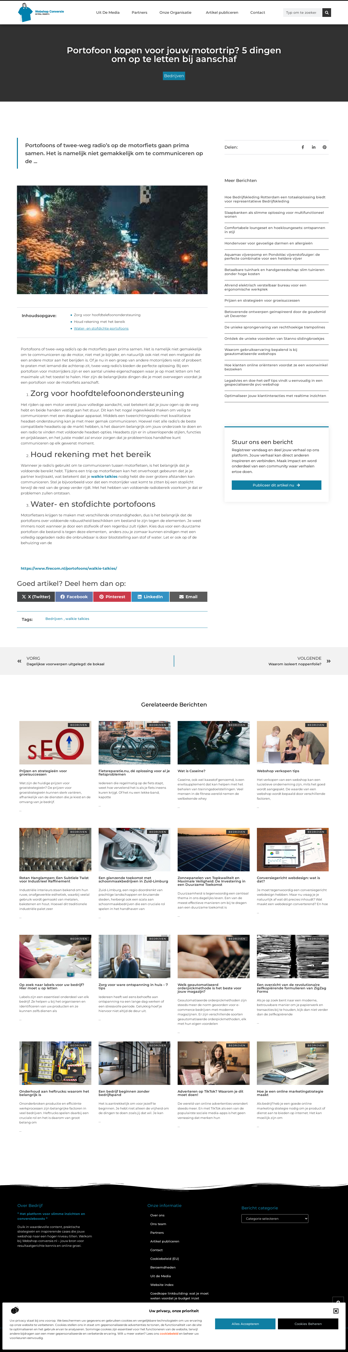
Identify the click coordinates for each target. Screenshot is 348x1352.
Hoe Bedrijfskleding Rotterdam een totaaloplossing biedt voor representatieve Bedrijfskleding (275, 199)
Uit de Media (160, 1276)
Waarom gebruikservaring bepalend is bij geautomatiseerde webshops (261, 351)
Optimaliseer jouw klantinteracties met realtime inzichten (275, 396)
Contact (257, 12)
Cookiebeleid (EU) (164, 1259)
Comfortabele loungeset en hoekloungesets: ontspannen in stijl (275, 230)
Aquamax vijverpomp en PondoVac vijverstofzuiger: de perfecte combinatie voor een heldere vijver (272, 256)
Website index (162, 1285)
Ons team (158, 1224)
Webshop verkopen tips (278, 771)
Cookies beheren (308, 1324)
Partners (139, 12)
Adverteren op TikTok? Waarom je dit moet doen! (210, 1093)
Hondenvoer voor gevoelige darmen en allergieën (269, 243)
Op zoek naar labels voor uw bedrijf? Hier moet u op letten (51, 986)
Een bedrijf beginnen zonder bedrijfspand (124, 1093)
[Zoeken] (326, 12)
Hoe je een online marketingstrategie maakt (290, 1093)
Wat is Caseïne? (191, 771)
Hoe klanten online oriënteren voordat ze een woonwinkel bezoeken (276, 367)
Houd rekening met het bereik (99, 321)
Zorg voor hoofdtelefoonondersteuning (107, 315)
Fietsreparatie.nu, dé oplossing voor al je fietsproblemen (134, 773)
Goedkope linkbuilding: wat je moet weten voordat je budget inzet (179, 1295)
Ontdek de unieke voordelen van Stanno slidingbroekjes (274, 338)
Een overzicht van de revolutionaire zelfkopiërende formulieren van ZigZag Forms (291, 988)
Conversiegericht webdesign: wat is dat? (288, 879)
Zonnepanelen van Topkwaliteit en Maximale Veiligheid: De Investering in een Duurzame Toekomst (212, 881)
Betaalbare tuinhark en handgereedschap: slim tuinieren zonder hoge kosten (275, 272)
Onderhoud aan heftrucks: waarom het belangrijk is (54, 1093)
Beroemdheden (163, 1267)
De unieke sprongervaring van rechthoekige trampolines (275, 327)
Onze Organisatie (177, 12)
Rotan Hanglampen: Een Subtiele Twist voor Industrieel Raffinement (54, 879)
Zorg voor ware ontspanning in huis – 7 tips (133, 986)
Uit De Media (108, 12)
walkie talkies (104, 476)
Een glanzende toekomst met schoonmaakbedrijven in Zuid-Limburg (133, 879)
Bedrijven (174, 75)
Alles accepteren (245, 1324)
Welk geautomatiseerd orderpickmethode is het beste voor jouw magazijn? (209, 988)
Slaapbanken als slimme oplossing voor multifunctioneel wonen (274, 214)
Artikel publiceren (222, 12)
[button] (336, 1311)
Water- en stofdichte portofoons (101, 328)
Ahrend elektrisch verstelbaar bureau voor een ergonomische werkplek (265, 287)
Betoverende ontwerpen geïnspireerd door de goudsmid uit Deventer (275, 314)
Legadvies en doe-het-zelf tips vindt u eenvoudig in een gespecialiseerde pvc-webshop (274, 382)
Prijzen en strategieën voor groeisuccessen (262, 300)
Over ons (157, 1215)
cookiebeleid (169, 1333)
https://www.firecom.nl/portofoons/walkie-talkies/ (69, 568)
